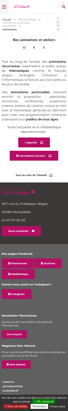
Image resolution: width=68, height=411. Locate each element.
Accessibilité (10, 391)
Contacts (8, 382)
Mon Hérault (18, 364)
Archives (49, 263)
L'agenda (31, 142)
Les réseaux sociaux (32, 155)
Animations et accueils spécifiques (16, 24)
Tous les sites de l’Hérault (31, 175)
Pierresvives (19, 263)
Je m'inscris (14, 334)
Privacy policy (57, 406)
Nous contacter (18, 231)
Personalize (39, 406)
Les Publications (13, 386)
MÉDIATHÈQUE (27, 19)
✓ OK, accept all (43, 401)
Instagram (18, 294)
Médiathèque (19, 274)
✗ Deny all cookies (16, 406)
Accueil (7, 19)
